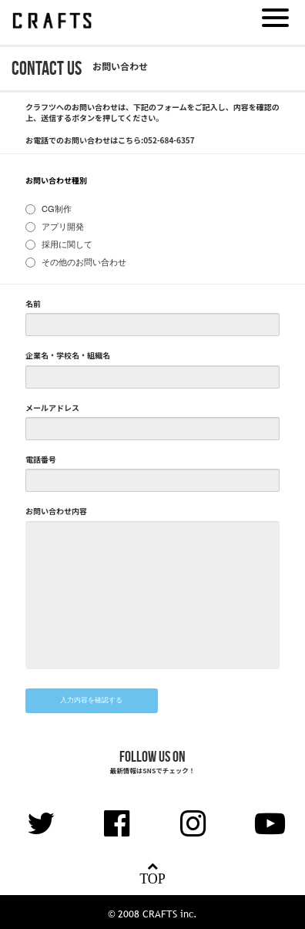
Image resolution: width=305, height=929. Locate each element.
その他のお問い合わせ (84, 263)
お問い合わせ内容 (56, 511)
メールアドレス (52, 407)
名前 (33, 303)
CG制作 (57, 210)
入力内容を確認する (91, 700)
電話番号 (40, 459)
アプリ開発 (63, 228)
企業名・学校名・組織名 (67, 355)
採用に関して (67, 245)
